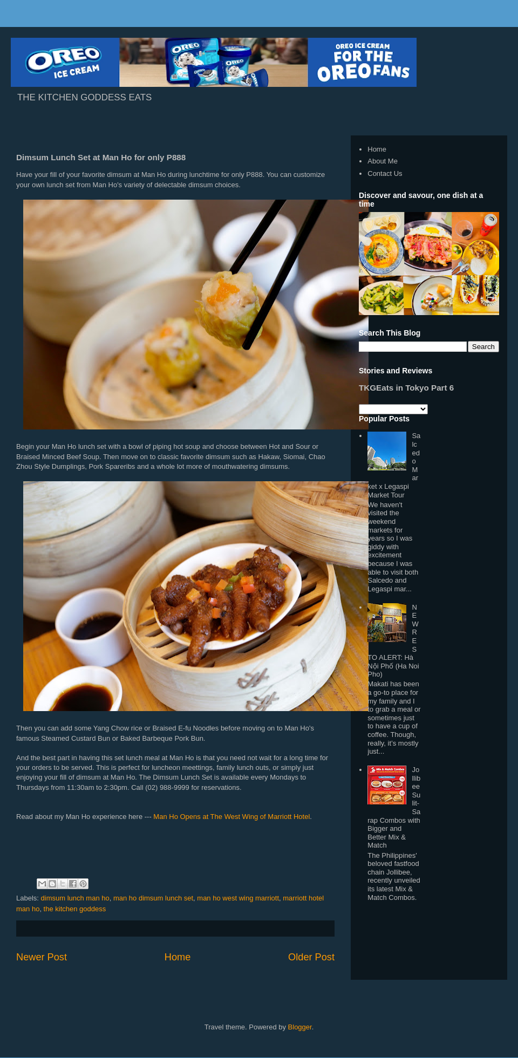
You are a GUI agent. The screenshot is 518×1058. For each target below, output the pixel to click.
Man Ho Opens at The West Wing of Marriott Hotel (231, 817)
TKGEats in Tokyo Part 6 (406, 387)
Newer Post (41, 957)
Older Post (311, 957)
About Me (382, 161)
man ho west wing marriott (238, 898)
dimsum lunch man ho (75, 898)
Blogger (300, 1027)
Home (178, 957)
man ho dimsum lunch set (153, 898)
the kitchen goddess (75, 909)
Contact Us (384, 173)
